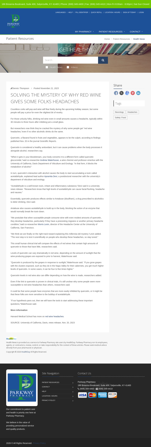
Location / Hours (112, 12)
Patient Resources (111, 31)
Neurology (119, 112)
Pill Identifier (81, 12)
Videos (72, 67)
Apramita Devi (50, 176)
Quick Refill (96, 12)
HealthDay (25, 352)
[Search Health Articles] (70, 60)
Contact (135, 31)
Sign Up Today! (129, 12)
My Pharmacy (83, 31)
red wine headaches (54, 316)
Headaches (132, 112)
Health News (54, 67)
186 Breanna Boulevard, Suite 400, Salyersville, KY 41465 (30, 4)
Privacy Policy (48, 400)
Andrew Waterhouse (49, 160)
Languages (60, 12)
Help (70, 12)
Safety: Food (120, 117)
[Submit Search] (103, 60)
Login (141, 12)
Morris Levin (43, 224)
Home (107, 39)
